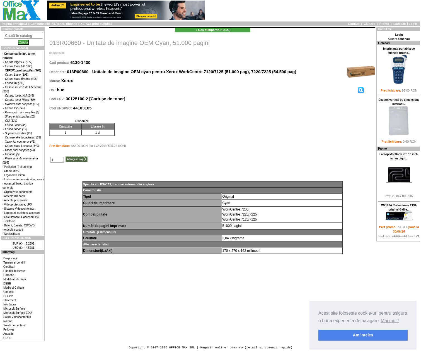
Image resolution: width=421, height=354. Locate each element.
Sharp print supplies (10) (20, 116)
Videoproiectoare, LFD (18, 204)
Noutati (7, 321)
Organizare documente (18, 191)
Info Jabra (9, 304)
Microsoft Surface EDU (17, 312)
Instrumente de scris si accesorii (24, 179)
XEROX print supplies (96, 23)
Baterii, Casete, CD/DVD (19, 225)
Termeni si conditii (14, 262)
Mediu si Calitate (13, 287)
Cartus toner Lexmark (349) (22, 145)
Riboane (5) (12, 154)
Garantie (8, 275)
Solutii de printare (14, 325)
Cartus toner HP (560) (18, 66)
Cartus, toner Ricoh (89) (20, 99)
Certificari (9, 266)
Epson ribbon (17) (16, 129)
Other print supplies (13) (20, 150)
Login (413, 23)
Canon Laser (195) (16, 74)
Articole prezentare (16, 200)
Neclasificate (12, 233)
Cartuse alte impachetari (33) (23, 137)
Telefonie (9, 221)
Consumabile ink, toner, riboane (53, 23)
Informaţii (9, 251)
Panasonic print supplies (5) (22, 112)
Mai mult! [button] (390, 320)
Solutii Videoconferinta (17, 317)
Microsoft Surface (14, 308)
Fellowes (8, 329)
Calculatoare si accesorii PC (21, 217)
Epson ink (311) (15, 83)
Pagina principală (14, 23)
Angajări (8, 333)
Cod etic (8, 291)
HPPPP (8, 296)
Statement (9, 300)
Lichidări (399, 23)
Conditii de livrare (14, 270)
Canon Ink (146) (15, 108)
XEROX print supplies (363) (23, 70)
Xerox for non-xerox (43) (20, 141)
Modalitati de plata (14, 279)
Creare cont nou (399, 38)
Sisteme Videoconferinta (19, 208)
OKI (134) (11, 120)
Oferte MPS (11, 171)
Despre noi (10, 258)
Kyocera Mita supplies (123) (22, 104)
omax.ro (236, 347)
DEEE (7, 283)
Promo (384, 23)
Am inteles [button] (363, 335)
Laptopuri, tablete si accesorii (22, 212)
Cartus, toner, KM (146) (19, 95)
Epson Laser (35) (15, 124)
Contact (353, 23)
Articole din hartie (15, 196)
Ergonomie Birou (14, 175)
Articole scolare (13, 229)
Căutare (369, 23)
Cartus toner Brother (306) (21, 78)
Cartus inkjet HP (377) (18, 62)
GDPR (7, 337)
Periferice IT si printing (18, 166)
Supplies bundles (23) (18, 133)
